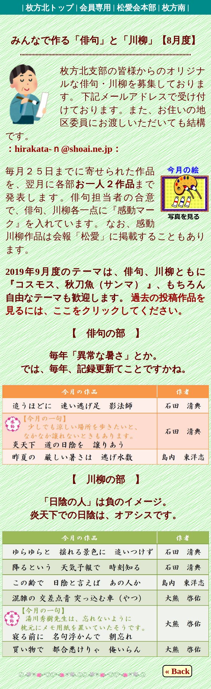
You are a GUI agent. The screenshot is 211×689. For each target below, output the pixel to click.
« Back (177, 671)
